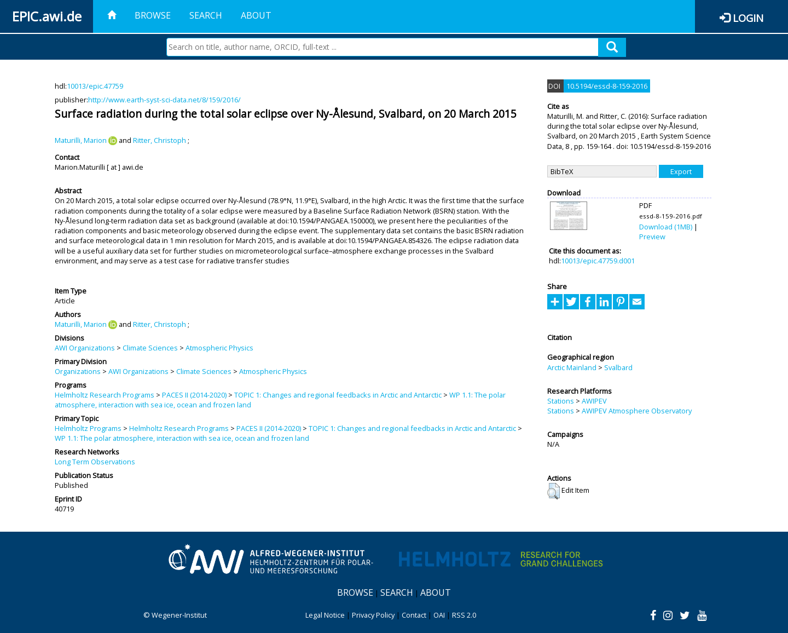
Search (205, 15)
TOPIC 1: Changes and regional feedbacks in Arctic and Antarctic (338, 395)
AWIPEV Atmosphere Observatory (637, 411)
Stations (560, 401)
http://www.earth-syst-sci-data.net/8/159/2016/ (164, 100)
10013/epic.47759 (95, 86)
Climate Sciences (150, 348)
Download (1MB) (665, 227)
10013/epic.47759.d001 (598, 261)
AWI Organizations (85, 348)
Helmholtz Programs (88, 428)
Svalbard (618, 367)
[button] (553, 491)
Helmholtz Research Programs (104, 395)
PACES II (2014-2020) (194, 395)
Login (748, 18)
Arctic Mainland (571, 367)
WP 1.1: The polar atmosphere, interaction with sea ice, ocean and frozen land (182, 438)
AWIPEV (594, 401)
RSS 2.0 (464, 615)
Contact (414, 615)
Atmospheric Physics (219, 348)
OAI (439, 615)
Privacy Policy (373, 615)
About (256, 15)
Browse (153, 15)
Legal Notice (325, 615)
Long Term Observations (95, 462)
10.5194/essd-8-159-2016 (606, 86)
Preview (652, 236)
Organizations (78, 371)
